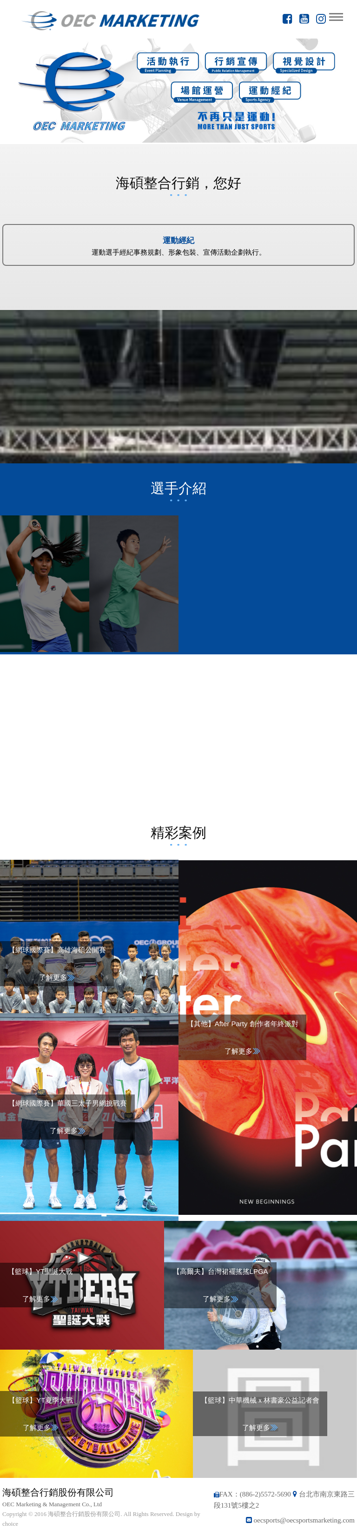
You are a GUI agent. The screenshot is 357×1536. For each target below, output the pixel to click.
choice (10, 1523)
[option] (178, 90)
